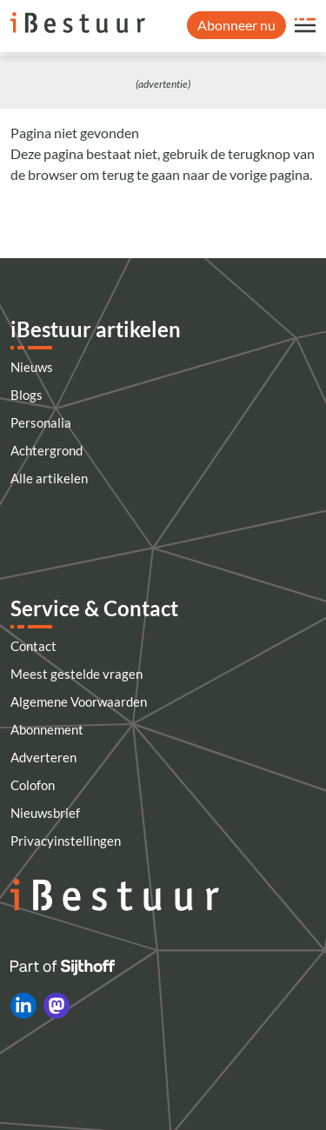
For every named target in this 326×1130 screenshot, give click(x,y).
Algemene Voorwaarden (78, 701)
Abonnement (46, 729)
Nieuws (31, 367)
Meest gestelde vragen (76, 673)
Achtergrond (46, 450)
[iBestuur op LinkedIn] (23, 1006)
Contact (33, 646)
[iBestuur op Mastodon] (56, 1006)
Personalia (40, 422)
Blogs (26, 394)
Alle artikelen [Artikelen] (49, 478)
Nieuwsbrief (45, 813)
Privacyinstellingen (65, 840)
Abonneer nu (236, 25)
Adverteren (43, 757)
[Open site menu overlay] (305, 25)
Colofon (32, 785)
